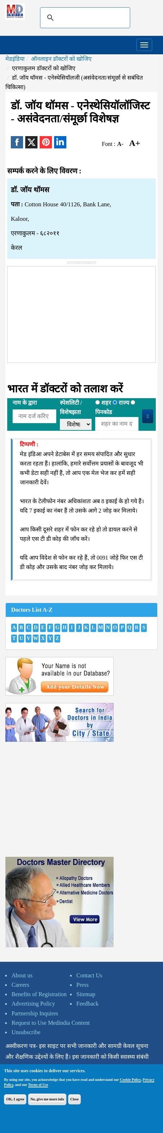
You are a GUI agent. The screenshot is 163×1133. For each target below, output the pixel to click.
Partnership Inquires (35, 1013)
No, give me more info (47, 1099)
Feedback (87, 1004)
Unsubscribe (26, 1032)
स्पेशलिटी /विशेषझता (71, 407)
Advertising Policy (33, 1004)
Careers (20, 985)
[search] (84, 17)
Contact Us (89, 975)
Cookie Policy (130, 1080)
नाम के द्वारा (25, 403)
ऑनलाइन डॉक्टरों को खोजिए (61, 59)
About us (22, 975)
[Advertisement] (62, 311)
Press (82, 985)
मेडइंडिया (15, 59)
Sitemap (85, 994)
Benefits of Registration (39, 994)
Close (74, 1099)
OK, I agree (15, 1099)
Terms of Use (38, 1085)
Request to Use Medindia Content (51, 1023)
